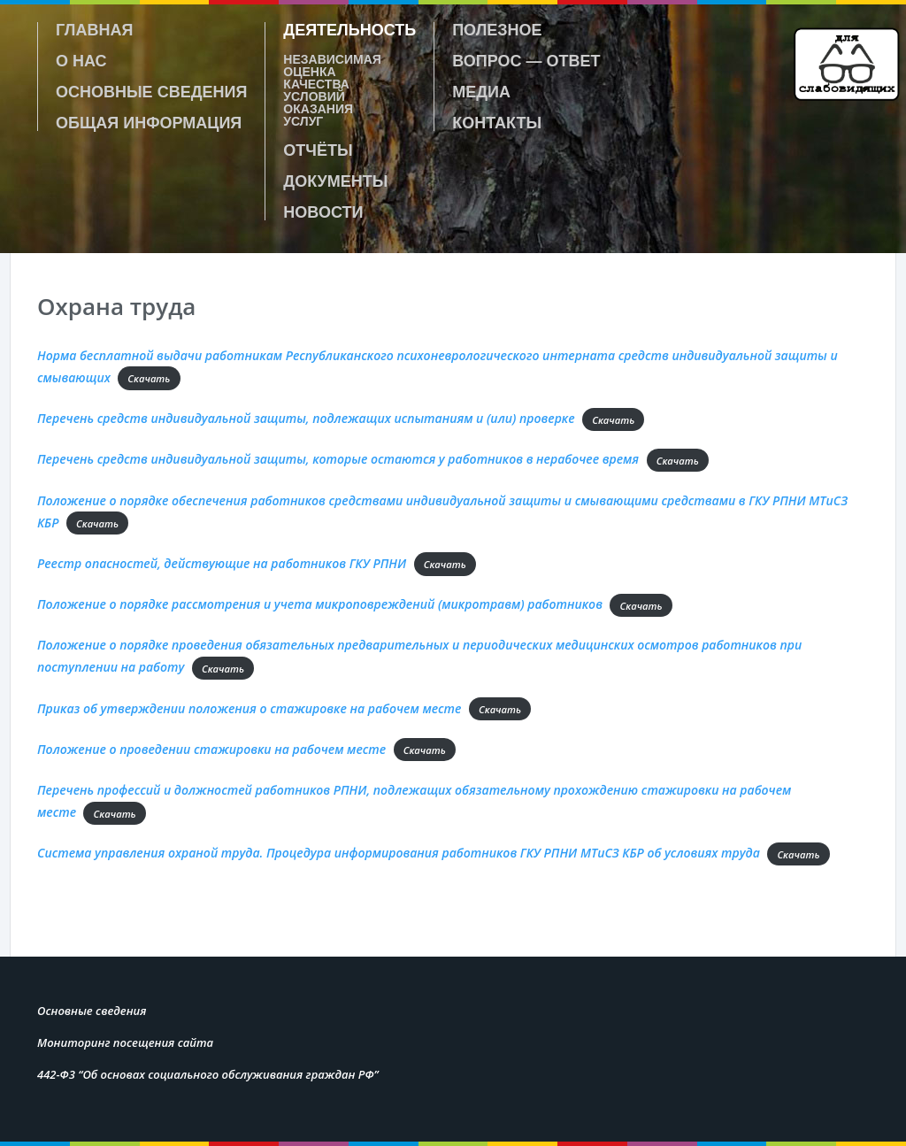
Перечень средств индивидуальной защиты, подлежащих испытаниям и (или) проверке (306, 418)
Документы (335, 181)
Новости (323, 212)
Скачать (148, 378)
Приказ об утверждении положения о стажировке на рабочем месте (249, 708)
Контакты (496, 123)
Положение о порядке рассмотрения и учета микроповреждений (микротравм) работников (320, 604)
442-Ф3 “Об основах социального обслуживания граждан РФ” (208, 1074)
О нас (81, 61)
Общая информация (149, 123)
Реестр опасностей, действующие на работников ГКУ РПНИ (221, 563)
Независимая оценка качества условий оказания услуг (332, 90)
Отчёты (317, 150)
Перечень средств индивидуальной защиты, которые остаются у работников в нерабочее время (338, 458)
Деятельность (349, 30)
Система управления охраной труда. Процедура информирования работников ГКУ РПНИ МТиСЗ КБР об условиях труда (398, 852)
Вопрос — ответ (526, 61)
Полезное (496, 30)
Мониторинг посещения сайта (125, 1042)
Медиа (481, 92)
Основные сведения (151, 92)
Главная (94, 30)
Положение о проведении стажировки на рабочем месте (211, 749)
